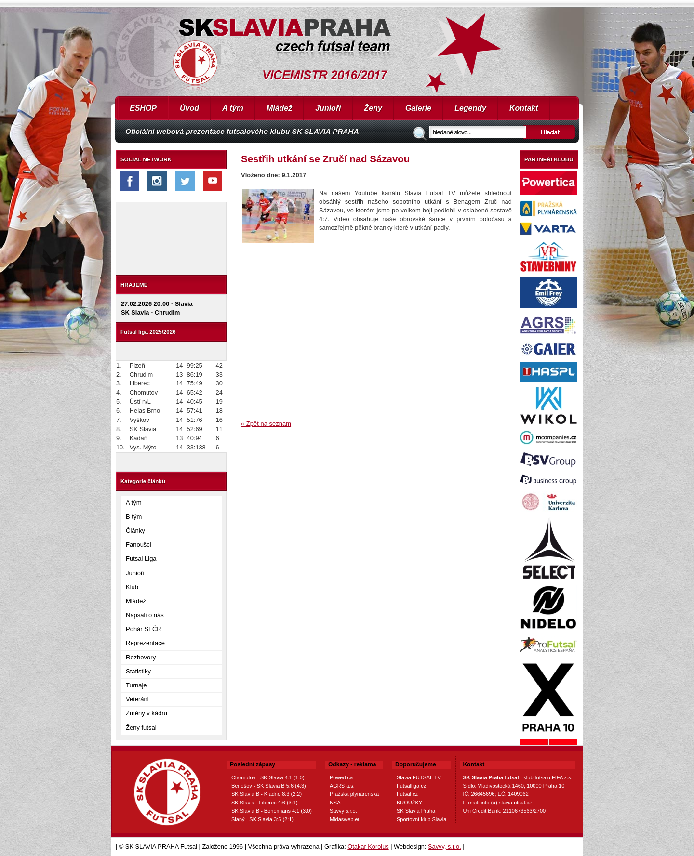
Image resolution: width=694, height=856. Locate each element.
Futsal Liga (141, 558)
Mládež (279, 108)
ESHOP (143, 108)
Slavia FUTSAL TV (419, 777)
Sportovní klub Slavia (421, 819)
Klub (132, 587)
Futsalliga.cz (411, 786)
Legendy (470, 108)
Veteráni (137, 699)
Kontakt (523, 108)
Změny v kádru (146, 713)
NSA (335, 802)
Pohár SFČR (143, 628)
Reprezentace (145, 642)
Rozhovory (141, 657)
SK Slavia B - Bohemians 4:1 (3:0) (271, 811)
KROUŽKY (409, 802)
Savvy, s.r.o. (444, 846)
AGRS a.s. (342, 786)
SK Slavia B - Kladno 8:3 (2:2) (266, 794)
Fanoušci (138, 544)
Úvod (189, 108)
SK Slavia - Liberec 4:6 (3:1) (264, 802)
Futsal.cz (407, 794)
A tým (232, 108)
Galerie (418, 108)
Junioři (328, 108)
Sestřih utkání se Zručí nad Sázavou (325, 158)
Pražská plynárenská (354, 794)
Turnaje (136, 685)
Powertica (341, 777)
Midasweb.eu (345, 819)
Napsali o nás (145, 615)
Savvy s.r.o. (343, 811)
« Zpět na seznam (266, 423)
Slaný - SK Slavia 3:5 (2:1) (262, 819)
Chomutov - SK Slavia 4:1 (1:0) (268, 777)
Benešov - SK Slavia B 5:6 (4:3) (268, 786)
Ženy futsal (141, 727)
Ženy (373, 108)
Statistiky (138, 671)
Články (135, 530)
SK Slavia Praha (416, 811)
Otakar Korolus (367, 846)
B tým (134, 516)
